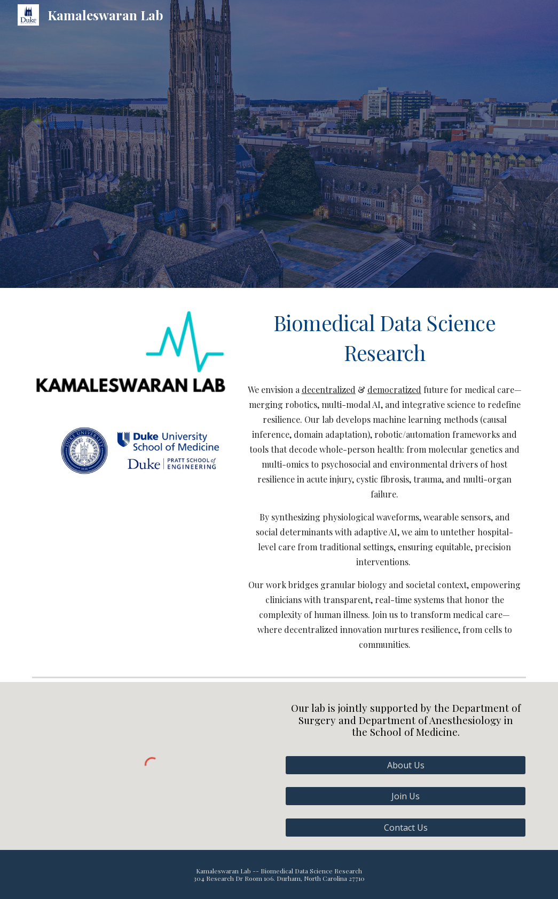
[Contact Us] (405, 827)
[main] (384, 338)
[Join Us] (405, 796)
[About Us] (405, 765)
